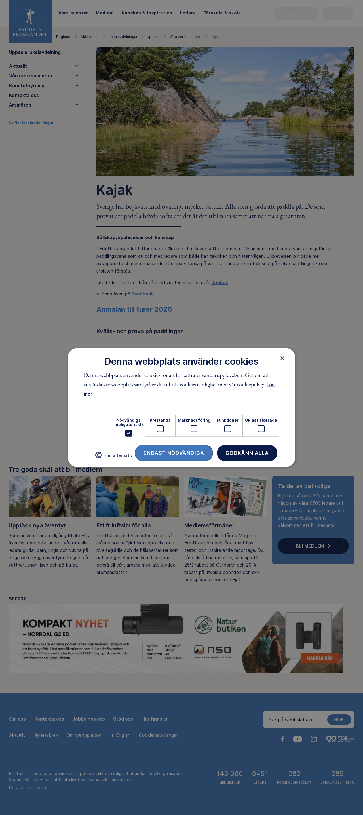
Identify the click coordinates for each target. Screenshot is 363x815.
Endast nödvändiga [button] (173, 453)
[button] (114, 457)
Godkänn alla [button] (247, 453)
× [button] (282, 358)
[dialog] (181, 407)
